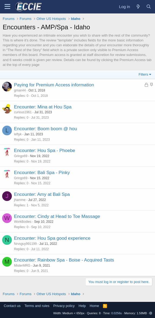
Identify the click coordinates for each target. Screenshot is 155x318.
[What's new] (138, 7)
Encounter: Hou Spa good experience (52, 238)
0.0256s (116, 313)
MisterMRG (22, 265)
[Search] (148, 7)
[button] (150, 313)
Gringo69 (20, 156)
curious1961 (23, 112)
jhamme (20, 200)
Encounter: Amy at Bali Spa (42, 194)
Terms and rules (37, 306)
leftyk (18, 134)
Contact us (12, 306)
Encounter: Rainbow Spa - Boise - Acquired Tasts (64, 260)
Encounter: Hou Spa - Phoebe (44, 150)
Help (82, 306)
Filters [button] (143, 74)
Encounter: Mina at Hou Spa (43, 106)
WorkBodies (22, 222)
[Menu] (7, 6)
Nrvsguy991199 (25, 244)
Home (94, 306)
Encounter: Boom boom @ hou (45, 128)
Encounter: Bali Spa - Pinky (42, 172)
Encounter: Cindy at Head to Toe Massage (57, 216)
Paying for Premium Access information (54, 84)
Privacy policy (64, 306)
